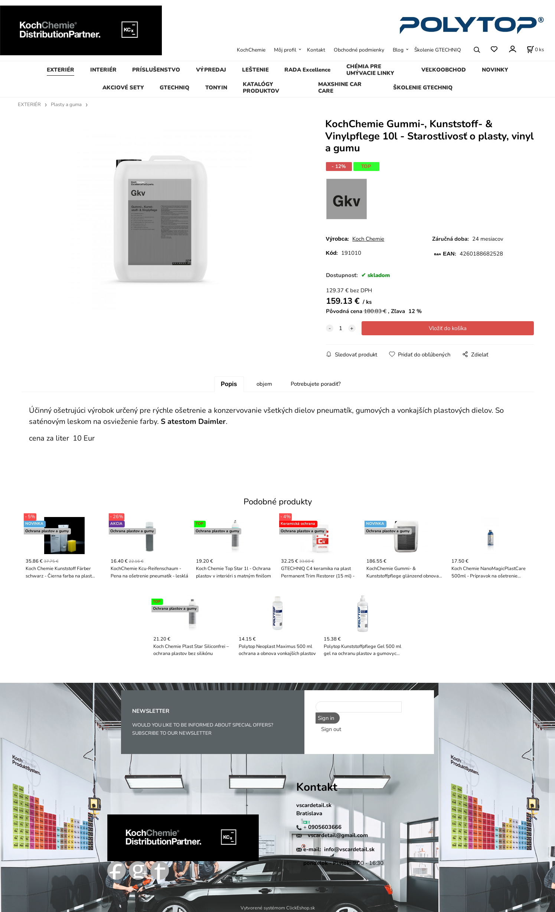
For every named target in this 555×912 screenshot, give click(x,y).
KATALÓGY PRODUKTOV (261, 87)
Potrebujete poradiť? (316, 384)
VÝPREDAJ (211, 69)
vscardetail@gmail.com (338, 835)
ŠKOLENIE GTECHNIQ (423, 87)
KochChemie (251, 49)
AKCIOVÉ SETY (123, 87)
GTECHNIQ (174, 87)
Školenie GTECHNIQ (437, 49)
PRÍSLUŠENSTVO (156, 69)
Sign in (325, 718)
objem (264, 384)
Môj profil (285, 49)
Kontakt (316, 49)
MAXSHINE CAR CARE (340, 87)
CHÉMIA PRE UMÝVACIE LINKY (370, 70)
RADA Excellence (307, 69)
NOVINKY (495, 69)
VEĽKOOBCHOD (443, 69)
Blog (398, 49)
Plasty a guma (66, 104)
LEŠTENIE (255, 69)
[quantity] (340, 328)
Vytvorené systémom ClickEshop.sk (278, 908)
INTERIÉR (103, 69)
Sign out (331, 728)
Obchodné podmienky (359, 49)
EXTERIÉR (60, 69)
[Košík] (535, 50)
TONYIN (216, 87)
